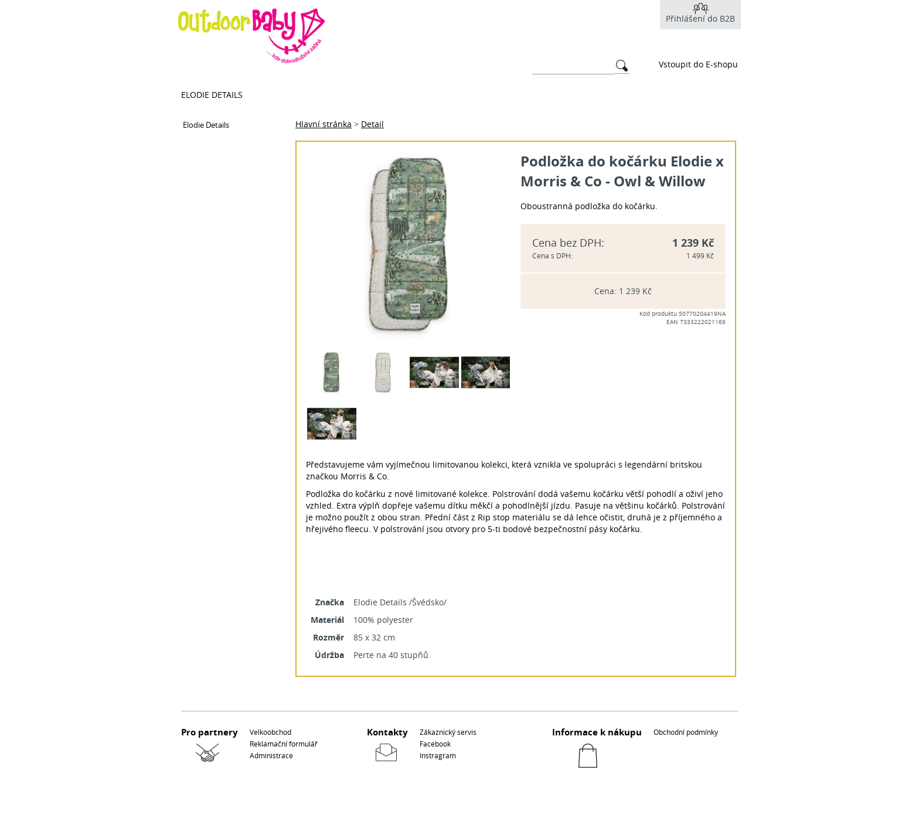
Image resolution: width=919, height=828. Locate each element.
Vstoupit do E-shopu (698, 64)
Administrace (271, 755)
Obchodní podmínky (685, 732)
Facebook (435, 743)
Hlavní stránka (323, 124)
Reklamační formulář (284, 743)
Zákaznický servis (448, 732)
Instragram (438, 755)
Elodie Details (212, 94)
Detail (372, 124)
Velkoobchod (270, 732)
